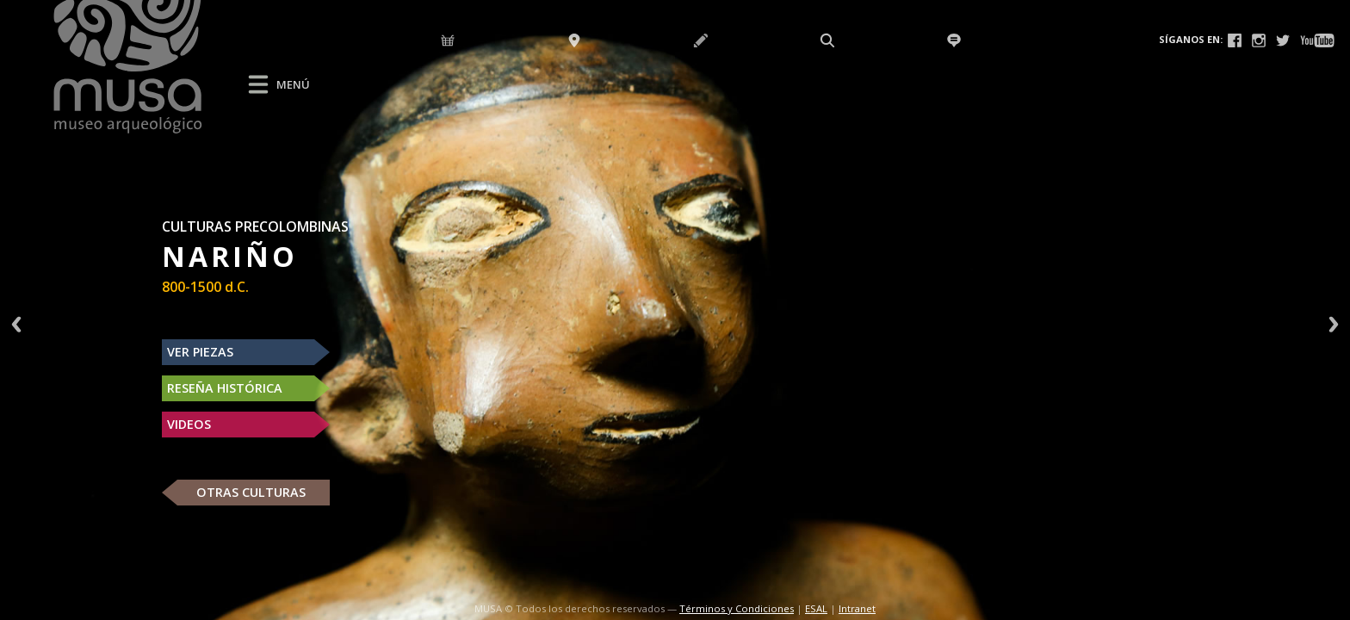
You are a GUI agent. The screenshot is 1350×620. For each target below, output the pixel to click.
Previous (16, 324)
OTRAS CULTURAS (251, 492)
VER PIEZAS (200, 352)
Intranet (857, 608)
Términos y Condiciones (736, 608)
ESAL (816, 608)
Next (1333, 324)
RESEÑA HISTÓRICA (224, 388)
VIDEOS (189, 424)
